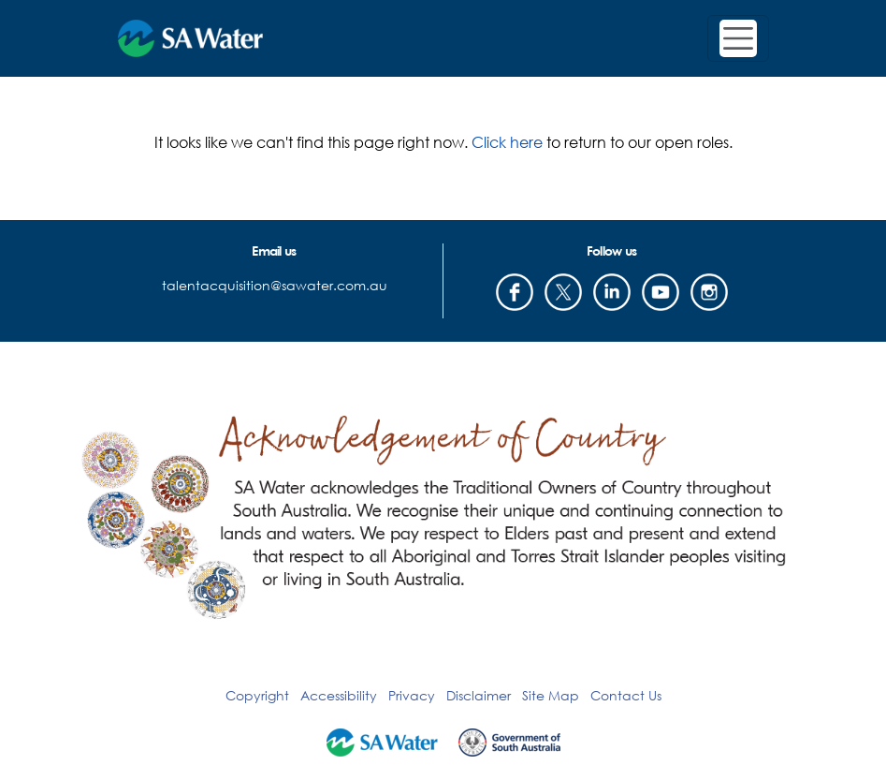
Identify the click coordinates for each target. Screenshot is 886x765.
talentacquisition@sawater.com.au (274, 285)
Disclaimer (478, 695)
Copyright (257, 695)
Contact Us (625, 695)
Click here (507, 142)
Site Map (550, 695)
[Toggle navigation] (738, 38)
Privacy (411, 695)
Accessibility (338, 695)
